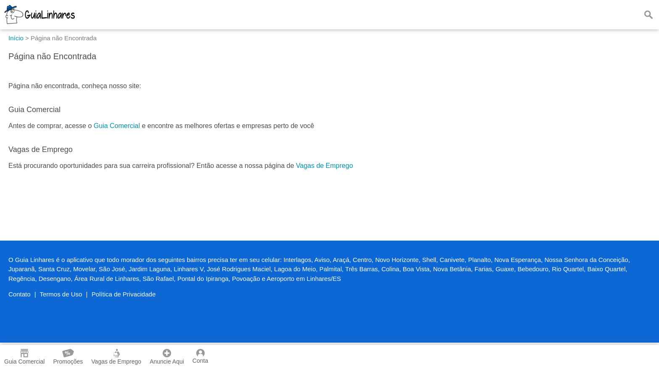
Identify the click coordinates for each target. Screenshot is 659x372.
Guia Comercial (117, 125)
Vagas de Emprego (324, 165)
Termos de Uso (61, 294)
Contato (19, 294)
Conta (200, 356)
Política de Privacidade (124, 294)
